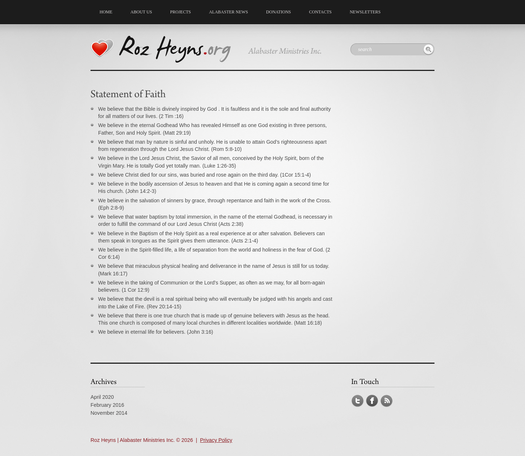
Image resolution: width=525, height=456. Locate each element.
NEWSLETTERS (365, 11)
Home (106, 11)
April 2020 (102, 397)
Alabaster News (228, 11)
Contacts (320, 11)
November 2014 (109, 413)
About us (139, 11)
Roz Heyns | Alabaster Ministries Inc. (133, 440)
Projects (179, 11)
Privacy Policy (216, 440)
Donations (278, 11)
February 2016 (107, 405)
